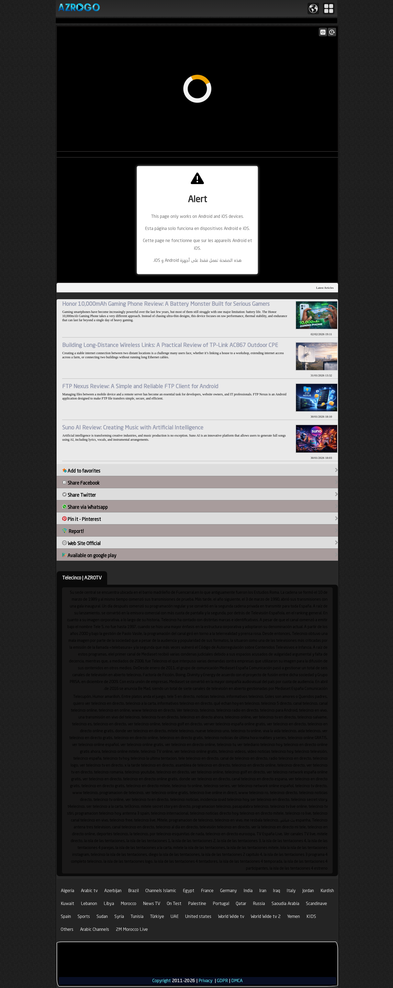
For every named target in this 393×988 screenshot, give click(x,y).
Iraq (276, 890)
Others (67, 929)
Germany (228, 890)
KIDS (311, 916)
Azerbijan (112, 890)
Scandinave (316, 903)
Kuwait (67, 903)
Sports (84, 916)
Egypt (188, 890)
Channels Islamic (160, 890)
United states (198, 916)
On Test (174, 903)
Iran (262, 890)
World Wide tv (231, 916)
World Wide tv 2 (266, 916)
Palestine (197, 903)
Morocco (128, 903)
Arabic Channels (94, 929)
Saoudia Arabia (285, 903)
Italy (291, 890)
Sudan (102, 916)
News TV (151, 903)
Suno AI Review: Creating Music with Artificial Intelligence (132, 427)
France (207, 890)
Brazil (133, 890)
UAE (175, 916)
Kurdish (327, 890)
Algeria (67, 890)
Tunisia (137, 916)
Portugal (221, 903)
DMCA (236, 980)
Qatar (241, 903)
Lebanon (89, 903)
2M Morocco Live (132, 929)
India (248, 890)
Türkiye (157, 916)
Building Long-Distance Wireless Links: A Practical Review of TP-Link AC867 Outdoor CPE (170, 345)
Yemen (293, 916)
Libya (109, 903)
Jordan (308, 890)
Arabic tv (89, 890)
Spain (66, 916)
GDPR (222, 980)
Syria (119, 916)
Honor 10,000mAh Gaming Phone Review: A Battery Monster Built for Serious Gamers (166, 303)
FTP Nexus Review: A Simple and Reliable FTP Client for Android (140, 386)
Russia (259, 903)
